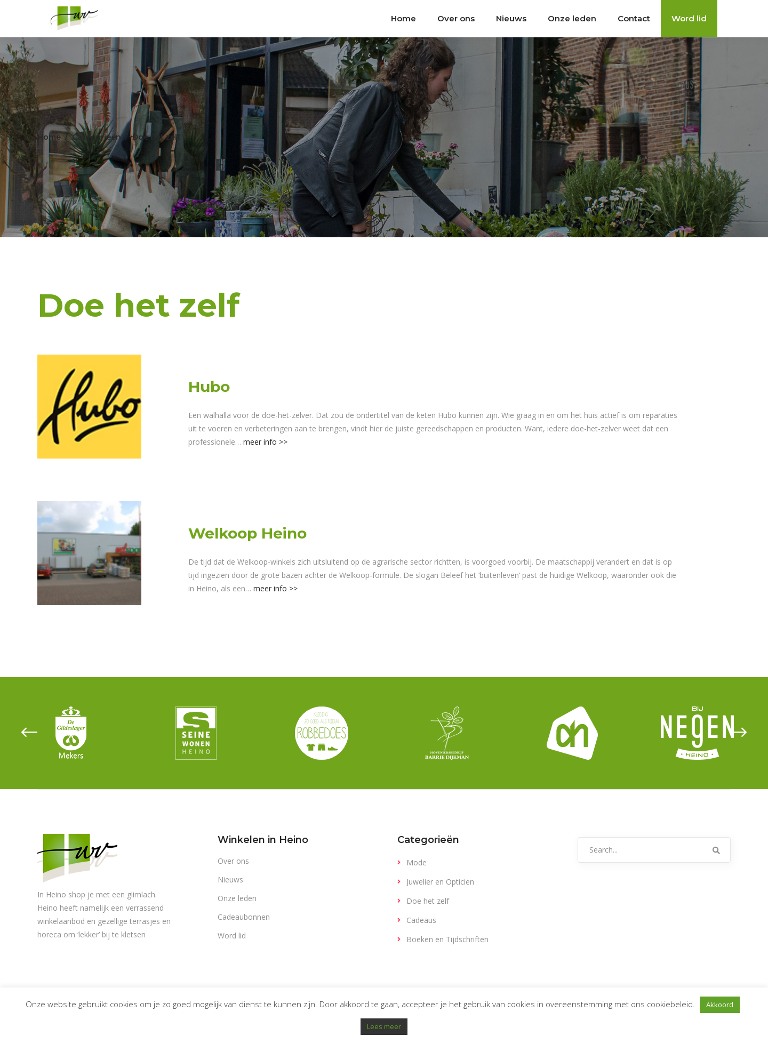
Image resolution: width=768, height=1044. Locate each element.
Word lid (232, 935)
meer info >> (265, 442)
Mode (416, 862)
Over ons (233, 861)
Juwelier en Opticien (440, 882)
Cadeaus (421, 920)
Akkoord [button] (719, 1004)
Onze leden (237, 898)
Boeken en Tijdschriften (447, 939)
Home (49, 137)
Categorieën (96, 137)
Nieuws (230, 879)
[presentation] (29, 733)
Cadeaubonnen (244, 917)
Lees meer (384, 1026)
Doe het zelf (427, 901)
